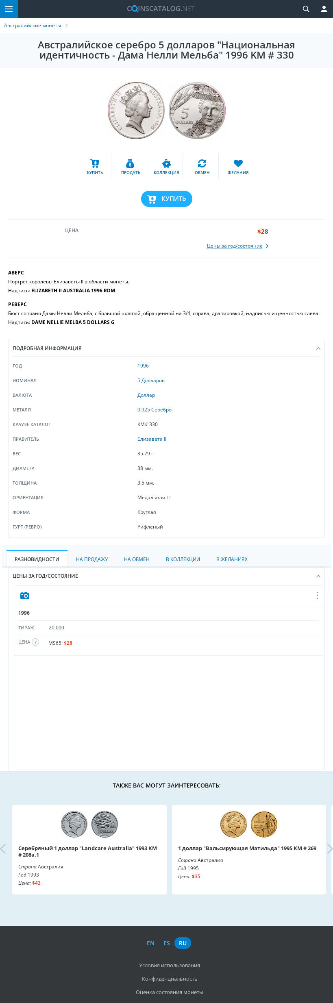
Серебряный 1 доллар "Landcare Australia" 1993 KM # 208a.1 (87, 851)
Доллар (146, 395)
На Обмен (137, 559)
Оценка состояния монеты (169, 992)
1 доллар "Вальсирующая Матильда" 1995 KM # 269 (247, 848)
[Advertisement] (168, 713)
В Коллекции (183, 559)
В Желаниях (232, 559)
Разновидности (37, 559)
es (166, 943)
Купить (173, 198)
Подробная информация (166, 348)
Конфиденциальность (170, 978)
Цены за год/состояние (166, 575)
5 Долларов (151, 380)
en (151, 943)
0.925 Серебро (154, 409)
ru (183, 943)
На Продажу (92, 559)
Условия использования (169, 965)
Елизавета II (151, 438)
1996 (143, 365)
